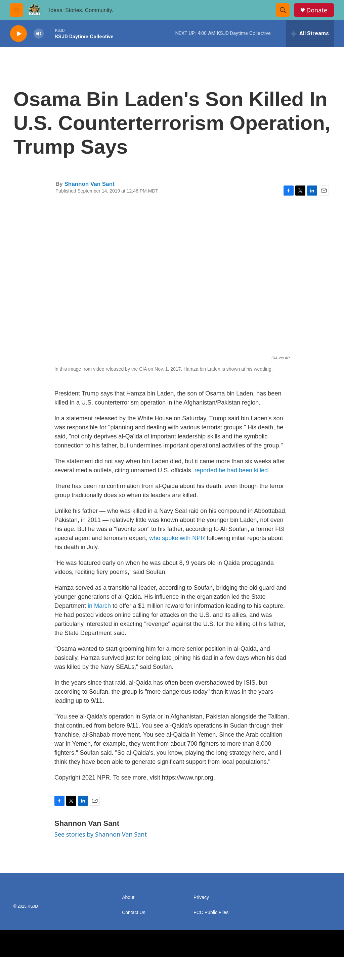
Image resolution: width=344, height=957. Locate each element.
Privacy (201, 897)
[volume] (38, 33)
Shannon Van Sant (89, 184)
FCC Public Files (211, 912)
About (128, 897)
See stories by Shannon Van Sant (100, 834)
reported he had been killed (231, 470)
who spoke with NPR (177, 538)
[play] (18, 34)
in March (99, 605)
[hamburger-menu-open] (16, 10)
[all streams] (310, 33)
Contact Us (133, 912)
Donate (316, 10)
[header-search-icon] (283, 10)
